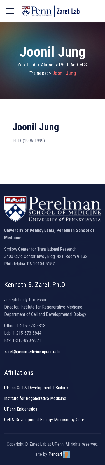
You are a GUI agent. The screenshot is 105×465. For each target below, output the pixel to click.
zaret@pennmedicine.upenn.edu (32, 351)
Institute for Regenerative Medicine (35, 398)
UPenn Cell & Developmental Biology (36, 387)
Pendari (59, 454)
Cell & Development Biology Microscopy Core (44, 419)
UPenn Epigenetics (20, 409)
